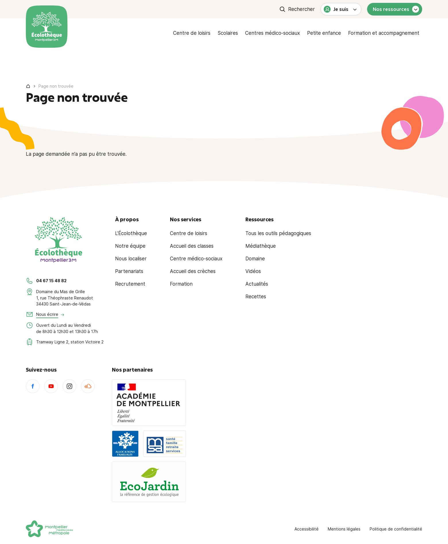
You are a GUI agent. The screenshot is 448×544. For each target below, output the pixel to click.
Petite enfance (324, 33)
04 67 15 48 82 (51, 280)
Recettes (255, 296)
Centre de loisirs (191, 33)
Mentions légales (344, 528)
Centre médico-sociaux (196, 259)
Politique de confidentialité (396, 528)
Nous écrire (47, 314)
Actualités (256, 284)
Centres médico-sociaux (272, 33)
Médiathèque (260, 246)
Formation (181, 284)
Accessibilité (306, 528)
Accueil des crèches (193, 271)
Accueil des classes (192, 246)
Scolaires (228, 33)
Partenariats (129, 271)
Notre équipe (130, 246)
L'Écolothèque (131, 233)
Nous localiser (131, 259)
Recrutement (130, 284)
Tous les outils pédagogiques (278, 233)
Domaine (255, 259)
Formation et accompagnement (383, 33)
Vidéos (253, 271)
